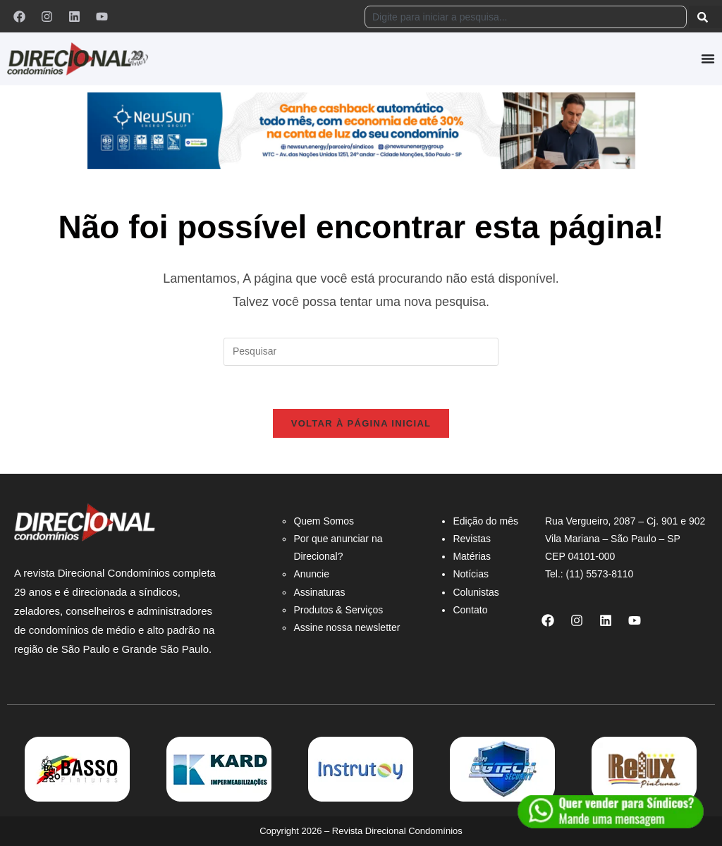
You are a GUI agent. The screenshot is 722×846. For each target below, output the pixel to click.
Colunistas (475, 592)
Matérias (472, 556)
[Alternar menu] (708, 58)
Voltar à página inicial (361, 423)
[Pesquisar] (705, 17)
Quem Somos (323, 521)
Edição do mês (485, 521)
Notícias (471, 574)
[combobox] (526, 17)
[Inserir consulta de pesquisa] (361, 352)
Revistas (472, 538)
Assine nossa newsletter (346, 627)
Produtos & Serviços (338, 609)
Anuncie (311, 574)
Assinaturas (319, 592)
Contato (470, 609)
